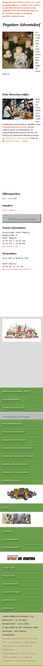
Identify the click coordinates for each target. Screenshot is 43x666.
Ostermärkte (8, 646)
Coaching (18, 639)
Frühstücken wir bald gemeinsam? (17, 138)
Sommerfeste (24, 646)
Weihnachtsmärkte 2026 (15, 391)
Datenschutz (9, 600)
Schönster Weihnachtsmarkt (18, 456)
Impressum (8, 608)
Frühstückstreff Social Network (14, 127)
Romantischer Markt (13, 431)
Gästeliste (7, 531)
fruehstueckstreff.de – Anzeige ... (17, 141)
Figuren (15, 657)
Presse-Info (8, 575)
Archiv (5, 507)
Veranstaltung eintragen (15, 415)
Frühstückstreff (10, 547)
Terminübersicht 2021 (14, 407)
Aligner (26, 657)
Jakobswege (29, 642)
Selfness (6, 639)
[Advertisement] (21, 166)
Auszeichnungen (11, 591)
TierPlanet (15, 642)
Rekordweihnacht (12, 423)
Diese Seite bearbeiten (22, 218)
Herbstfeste (8, 650)
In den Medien (10, 583)
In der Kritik (8, 567)
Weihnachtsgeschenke (14, 464)
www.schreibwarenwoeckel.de (16, 269)
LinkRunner (7, 661)
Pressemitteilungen (26, 661)
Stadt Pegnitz (9, 210)
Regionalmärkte (11, 399)
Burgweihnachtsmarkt (14, 439)
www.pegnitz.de (10, 246)
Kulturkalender (10, 539)
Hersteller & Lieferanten (15, 472)
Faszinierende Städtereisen (17, 448)
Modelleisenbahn (11, 480)
